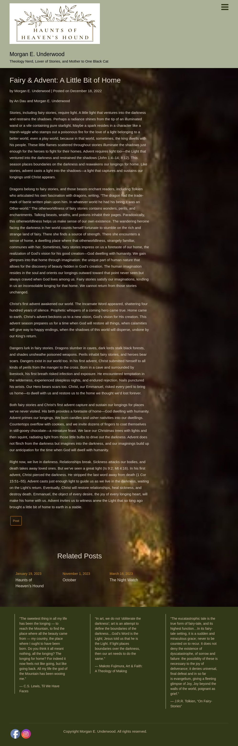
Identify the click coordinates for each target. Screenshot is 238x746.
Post (16, 521)
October (69, 580)
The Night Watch (124, 580)
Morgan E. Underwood (37, 54)
